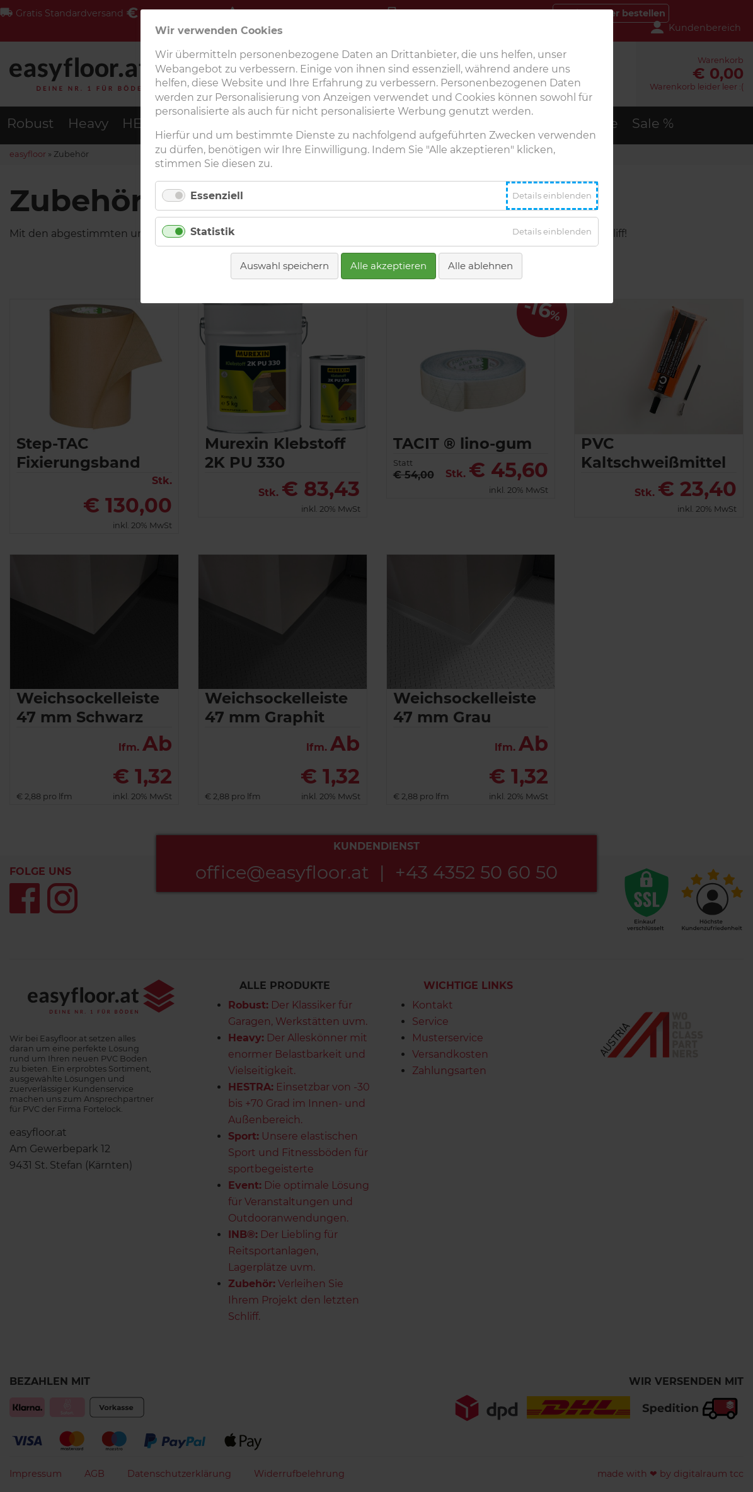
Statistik (212, 232)
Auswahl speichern (284, 266)
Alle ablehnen (480, 266)
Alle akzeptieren (388, 266)
